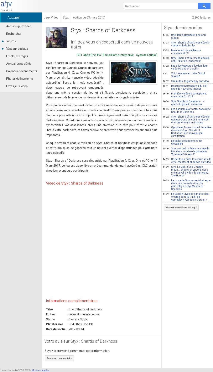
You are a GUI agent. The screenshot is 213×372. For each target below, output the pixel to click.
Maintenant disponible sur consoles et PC (182, 52)
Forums (9, 41)
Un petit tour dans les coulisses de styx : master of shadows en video (187, 161)
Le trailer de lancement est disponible (182, 142)
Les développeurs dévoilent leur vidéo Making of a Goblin (185, 67)
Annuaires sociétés (18, 63)
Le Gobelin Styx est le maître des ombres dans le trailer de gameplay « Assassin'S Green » (186, 196)
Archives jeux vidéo (18, 26)
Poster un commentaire (59, 358)
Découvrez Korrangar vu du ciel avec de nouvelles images (185, 87)
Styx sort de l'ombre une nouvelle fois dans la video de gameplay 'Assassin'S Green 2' (186, 151)
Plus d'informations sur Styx (181, 207)
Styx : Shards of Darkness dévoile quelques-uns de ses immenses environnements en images (186, 119)
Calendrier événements (21, 71)
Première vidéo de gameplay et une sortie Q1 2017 (185, 95)
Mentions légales (40, 370)
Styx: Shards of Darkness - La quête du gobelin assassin (183, 103)
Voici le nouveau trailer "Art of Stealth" (184, 75)
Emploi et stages (17, 56)
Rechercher (13, 33)
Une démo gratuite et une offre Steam (185, 36)
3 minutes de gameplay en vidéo (186, 81)
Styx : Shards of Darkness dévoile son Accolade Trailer (186, 44)
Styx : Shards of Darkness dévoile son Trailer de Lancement (186, 59)
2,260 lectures (201, 17)
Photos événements (19, 78)
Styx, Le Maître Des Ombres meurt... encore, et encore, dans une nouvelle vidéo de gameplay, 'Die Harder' (186, 171)
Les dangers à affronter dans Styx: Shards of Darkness (187, 110)
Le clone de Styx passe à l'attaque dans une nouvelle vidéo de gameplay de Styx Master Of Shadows (187, 185)
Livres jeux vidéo (17, 86)
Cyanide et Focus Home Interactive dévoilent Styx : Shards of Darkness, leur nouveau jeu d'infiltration (187, 132)
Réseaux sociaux (15, 48)
